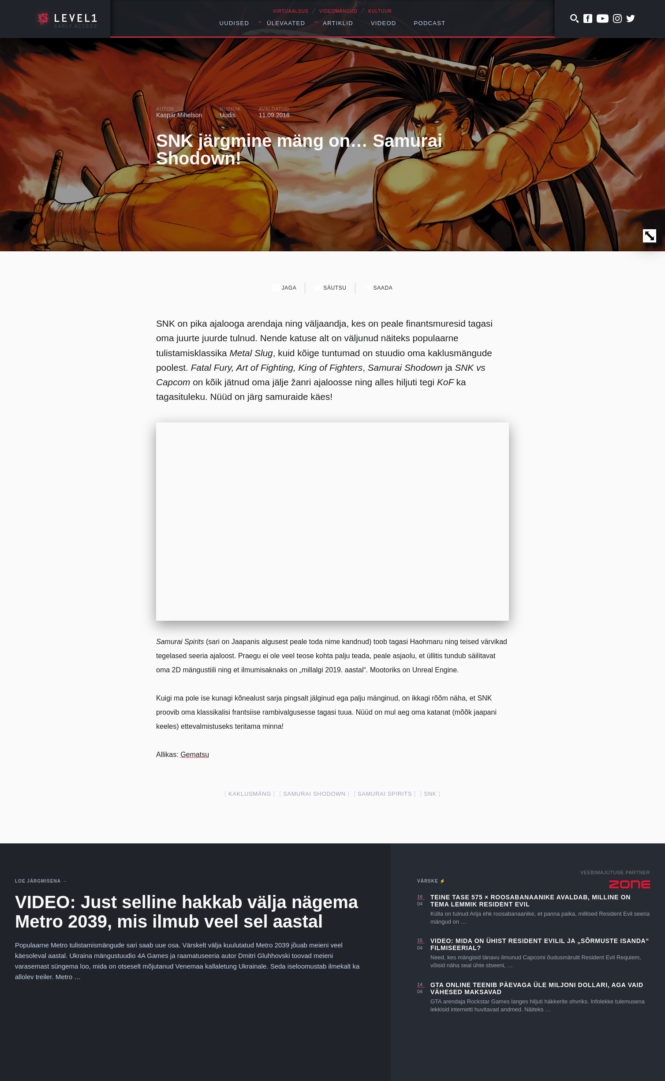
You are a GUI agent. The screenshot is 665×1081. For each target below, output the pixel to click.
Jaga (285, 287)
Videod (383, 23)
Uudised (235, 23)
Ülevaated (286, 23)
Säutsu (330, 287)
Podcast (430, 23)
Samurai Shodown (314, 793)
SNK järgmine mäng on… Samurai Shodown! (299, 149)
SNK (430, 793)
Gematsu (194, 754)
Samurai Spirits (385, 793)
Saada (378, 287)
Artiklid (338, 23)
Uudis (227, 115)
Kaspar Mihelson (179, 115)
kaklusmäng (249, 793)
